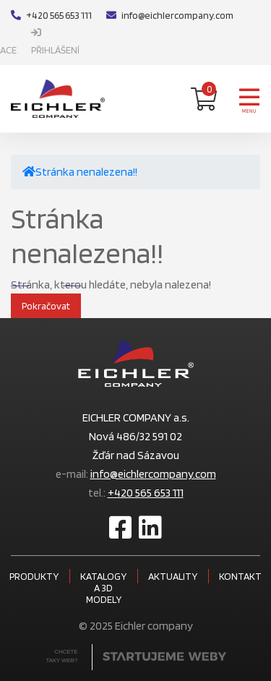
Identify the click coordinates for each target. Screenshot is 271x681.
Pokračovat (46, 306)
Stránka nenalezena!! (86, 172)
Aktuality (172, 576)
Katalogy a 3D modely (103, 587)
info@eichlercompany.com (169, 15)
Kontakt (240, 576)
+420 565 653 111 (51, 15)
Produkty (34, 576)
